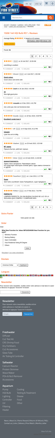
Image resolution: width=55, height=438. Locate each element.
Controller (7, 399)
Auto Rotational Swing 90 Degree (16, 243)
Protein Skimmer (11, 369)
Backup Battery (10, 237)
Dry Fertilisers (9, 346)
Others (7, 245)
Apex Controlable (10, 240)
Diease (20, 396)
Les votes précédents (16, 253)
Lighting (20, 25)
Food (19, 399)
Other (19, 403)
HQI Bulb (7, 393)
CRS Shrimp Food (11, 342)
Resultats (5, 253)
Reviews (31, 26)
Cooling (20, 389)
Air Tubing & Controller (13, 356)
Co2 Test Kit (8, 339)
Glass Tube (7, 352)
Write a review (9, 44)
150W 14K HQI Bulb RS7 (17, 26)
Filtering (6, 406)
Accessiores (8, 379)
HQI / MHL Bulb (30, 25)
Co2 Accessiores (10, 349)
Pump (5, 389)
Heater (6, 410)
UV (4, 403)
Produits (13, 25)
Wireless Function (11, 235)
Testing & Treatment (26, 393)
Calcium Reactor (10, 366)
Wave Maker (8, 372)
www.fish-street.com (42, 434)
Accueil (6, 25)
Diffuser (6, 335)
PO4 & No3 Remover (12, 376)
